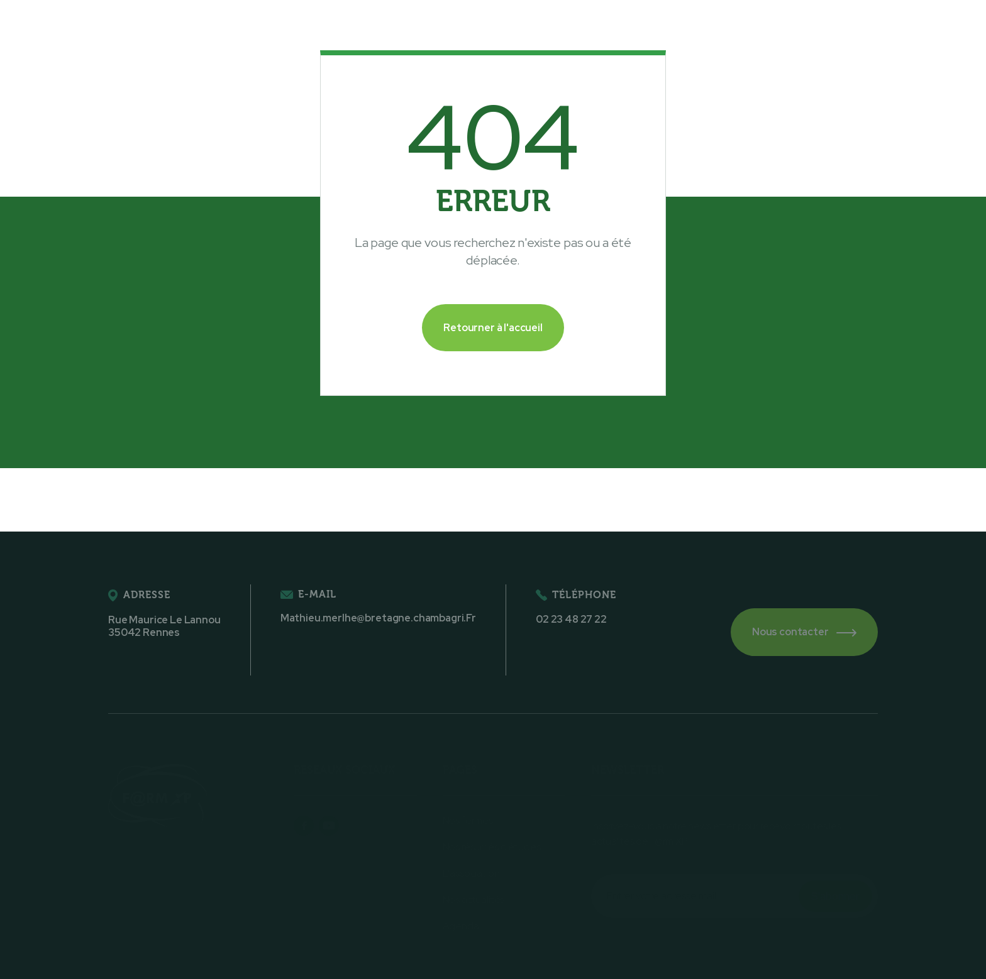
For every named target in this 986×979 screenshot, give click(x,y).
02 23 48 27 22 (571, 619)
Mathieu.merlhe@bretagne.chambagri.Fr (378, 618)
